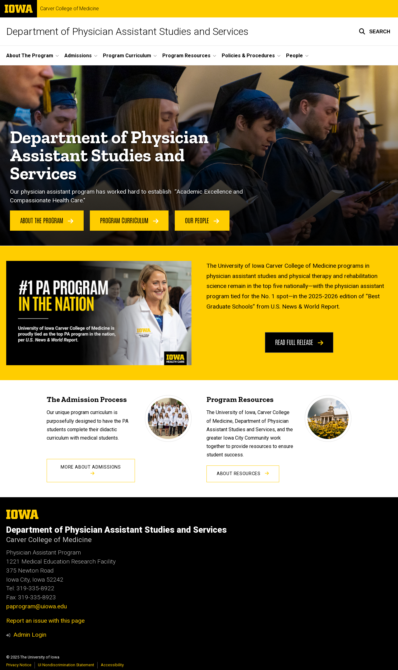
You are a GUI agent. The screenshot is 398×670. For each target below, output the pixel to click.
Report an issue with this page (45, 620)
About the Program (46, 220)
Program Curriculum (129, 220)
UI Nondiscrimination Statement (66, 665)
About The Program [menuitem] (29, 56)
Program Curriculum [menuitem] (127, 56)
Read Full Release (299, 342)
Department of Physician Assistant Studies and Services (127, 31)
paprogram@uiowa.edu (36, 606)
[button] (374, 31)
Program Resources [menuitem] (186, 56)
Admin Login (29, 634)
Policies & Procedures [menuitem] (248, 56)
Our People (202, 220)
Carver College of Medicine (69, 9)
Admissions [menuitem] (78, 56)
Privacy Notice (18, 665)
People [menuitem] (294, 56)
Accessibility (112, 665)
